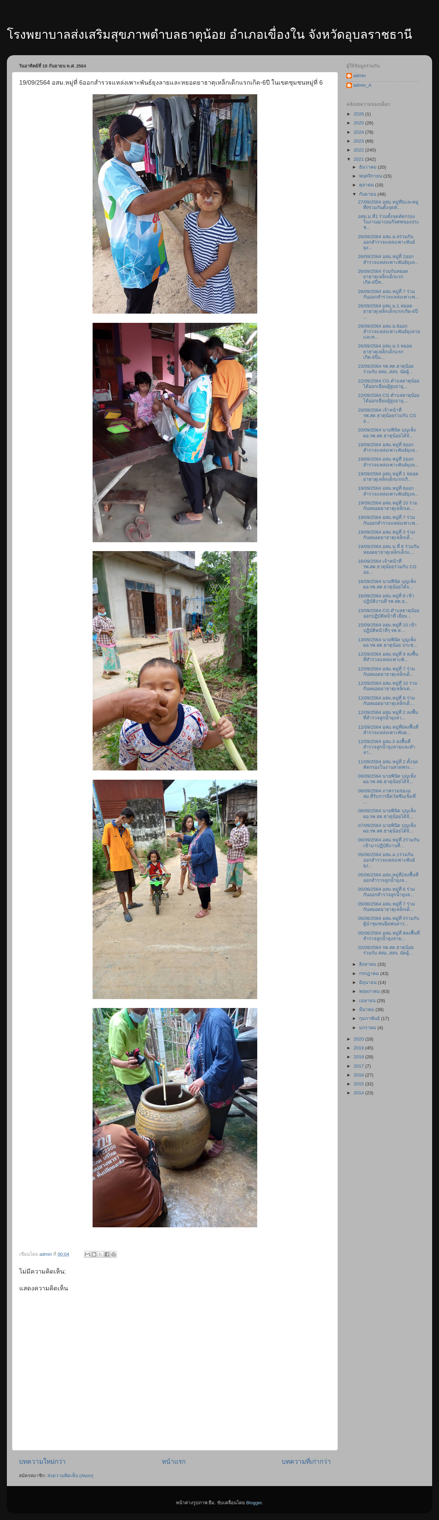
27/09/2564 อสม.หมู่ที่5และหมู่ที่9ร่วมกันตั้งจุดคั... (388, 204)
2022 (359, 150)
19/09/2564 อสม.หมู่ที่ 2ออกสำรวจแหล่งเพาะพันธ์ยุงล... (388, 462)
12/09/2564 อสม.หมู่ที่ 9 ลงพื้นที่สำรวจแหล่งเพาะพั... (388, 657)
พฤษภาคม (370, 991)
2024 (359, 132)
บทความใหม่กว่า (42, 1461)
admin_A (362, 85)
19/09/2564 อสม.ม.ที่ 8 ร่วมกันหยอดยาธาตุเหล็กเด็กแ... (388, 549)
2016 (359, 1075)
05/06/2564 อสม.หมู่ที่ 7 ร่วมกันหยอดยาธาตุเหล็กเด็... (386, 906)
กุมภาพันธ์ (370, 1018)
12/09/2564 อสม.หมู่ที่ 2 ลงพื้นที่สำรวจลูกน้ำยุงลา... (388, 715)
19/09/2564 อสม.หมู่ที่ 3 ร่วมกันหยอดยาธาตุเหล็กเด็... (386, 535)
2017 (359, 1066)
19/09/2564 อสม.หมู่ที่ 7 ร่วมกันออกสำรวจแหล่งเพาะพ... (388, 520)
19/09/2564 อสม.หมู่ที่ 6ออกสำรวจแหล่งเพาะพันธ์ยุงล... (388, 491)
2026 (359, 114)
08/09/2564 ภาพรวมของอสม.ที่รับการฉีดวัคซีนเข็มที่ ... (387, 796)
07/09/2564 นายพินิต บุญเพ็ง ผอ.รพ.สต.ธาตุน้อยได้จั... (387, 828)
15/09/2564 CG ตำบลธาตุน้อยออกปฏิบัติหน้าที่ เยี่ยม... (388, 613)
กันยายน (368, 194)
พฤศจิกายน (371, 176)
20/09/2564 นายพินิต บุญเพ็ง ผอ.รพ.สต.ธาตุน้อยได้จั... (387, 432)
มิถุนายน (368, 982)
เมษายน (368, 1000)
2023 (359, 141)
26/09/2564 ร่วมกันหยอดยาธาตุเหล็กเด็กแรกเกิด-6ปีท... (383, 277)
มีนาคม (367, 1009)
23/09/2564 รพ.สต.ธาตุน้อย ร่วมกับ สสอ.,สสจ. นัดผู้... (386, 369)
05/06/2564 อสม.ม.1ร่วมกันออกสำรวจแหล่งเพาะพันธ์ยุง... (386, 860)
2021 (359, 159)
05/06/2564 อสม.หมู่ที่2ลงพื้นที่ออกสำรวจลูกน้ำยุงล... (388, 877)
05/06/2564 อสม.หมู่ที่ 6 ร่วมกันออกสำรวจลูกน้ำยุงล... (386, 892)
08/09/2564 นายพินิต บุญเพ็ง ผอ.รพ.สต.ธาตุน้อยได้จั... (387, 813)
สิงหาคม (368, 964)
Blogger (254, 1502)
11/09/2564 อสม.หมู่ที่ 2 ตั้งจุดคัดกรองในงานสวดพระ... (388, 764)
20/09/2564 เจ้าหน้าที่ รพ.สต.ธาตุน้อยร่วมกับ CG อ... (387, 416)
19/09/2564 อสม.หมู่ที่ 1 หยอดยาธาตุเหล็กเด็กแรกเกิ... (388, 476)
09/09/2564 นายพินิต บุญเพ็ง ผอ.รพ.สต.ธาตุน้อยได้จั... (387, 779)
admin (359, 75)
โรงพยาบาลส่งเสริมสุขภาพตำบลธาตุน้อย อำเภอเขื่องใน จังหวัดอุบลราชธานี (209, 34)
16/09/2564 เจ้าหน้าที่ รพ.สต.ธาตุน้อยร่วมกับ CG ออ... (387, 567)
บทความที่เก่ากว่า (306, 1461)
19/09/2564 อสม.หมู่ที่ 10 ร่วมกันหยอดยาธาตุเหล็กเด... (388, 505)
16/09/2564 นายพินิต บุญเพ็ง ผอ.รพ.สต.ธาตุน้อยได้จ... (387, 584)
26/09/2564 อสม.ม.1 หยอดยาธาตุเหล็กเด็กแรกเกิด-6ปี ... (388, 311)
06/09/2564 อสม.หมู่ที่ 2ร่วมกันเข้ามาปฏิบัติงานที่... (388, 842)
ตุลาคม (367, 184)
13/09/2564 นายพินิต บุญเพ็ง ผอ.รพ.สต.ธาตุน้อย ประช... (387, 642)
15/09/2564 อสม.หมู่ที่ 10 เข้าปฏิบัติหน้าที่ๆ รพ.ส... (387, 627)
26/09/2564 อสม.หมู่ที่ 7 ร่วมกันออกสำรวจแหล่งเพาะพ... (388, 294)
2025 (359, 122)
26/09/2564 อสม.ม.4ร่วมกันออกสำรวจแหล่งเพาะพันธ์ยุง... (386, 242)
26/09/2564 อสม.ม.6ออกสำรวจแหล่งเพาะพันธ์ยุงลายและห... (389, 332)
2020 (359, 1039)
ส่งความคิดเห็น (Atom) (70, 1475)
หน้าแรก (174, 1461)
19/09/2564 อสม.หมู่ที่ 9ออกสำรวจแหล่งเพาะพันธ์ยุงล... (388, 447)
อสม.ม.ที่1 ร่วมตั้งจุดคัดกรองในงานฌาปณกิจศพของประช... (388, 222)
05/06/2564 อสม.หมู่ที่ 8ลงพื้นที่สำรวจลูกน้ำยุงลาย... (389, 936)
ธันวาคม (368, 167)
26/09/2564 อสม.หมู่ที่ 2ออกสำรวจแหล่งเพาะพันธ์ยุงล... (388, 259)
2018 (359, 1056)
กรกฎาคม (369, 973)
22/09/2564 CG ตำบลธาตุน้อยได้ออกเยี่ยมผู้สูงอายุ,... (388, 383)
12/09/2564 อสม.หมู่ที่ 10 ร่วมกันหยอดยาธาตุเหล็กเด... (388, 686)
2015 (359, 1083)
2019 (359, 1047)
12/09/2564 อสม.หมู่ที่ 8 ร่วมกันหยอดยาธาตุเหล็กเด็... (386, 700)
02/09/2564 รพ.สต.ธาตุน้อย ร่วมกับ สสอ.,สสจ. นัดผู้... (386, 950)
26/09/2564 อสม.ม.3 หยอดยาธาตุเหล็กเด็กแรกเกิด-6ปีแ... (385, 351)
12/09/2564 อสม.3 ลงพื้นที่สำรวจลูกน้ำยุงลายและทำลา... (386, 747)
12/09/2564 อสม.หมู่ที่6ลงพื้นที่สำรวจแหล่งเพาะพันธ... (388, 730)
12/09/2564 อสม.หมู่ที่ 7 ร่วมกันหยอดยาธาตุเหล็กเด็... (386, 671)
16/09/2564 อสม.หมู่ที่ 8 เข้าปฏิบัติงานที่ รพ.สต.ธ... (386, 598)
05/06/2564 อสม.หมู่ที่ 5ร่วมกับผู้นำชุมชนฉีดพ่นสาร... (388, 921)
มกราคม (368, 1027)
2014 (359, 1092)
